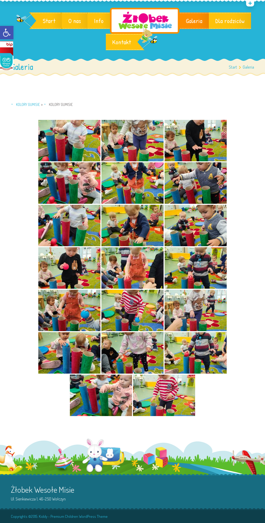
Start (49, 20)
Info (98, 20)
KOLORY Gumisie (28, 104)
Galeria (194, 20)
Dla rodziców (230, 20)
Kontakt (121, 42)
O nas (74, 20)
